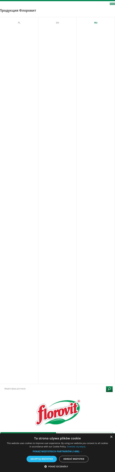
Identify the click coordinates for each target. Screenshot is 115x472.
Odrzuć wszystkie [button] (73, 458)
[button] (57, 451)
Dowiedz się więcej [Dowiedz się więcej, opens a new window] (76, 446)
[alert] (57, 452)
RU (95, 22)
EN (57, 22)
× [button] (111, 437)
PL (19, 22)
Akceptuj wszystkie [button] (41, 458)
